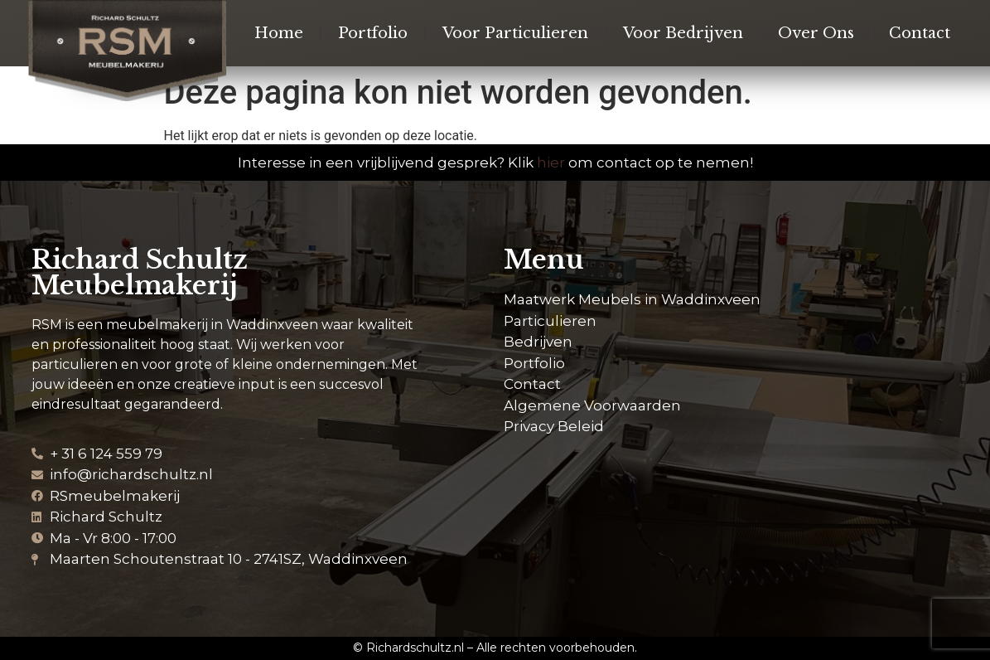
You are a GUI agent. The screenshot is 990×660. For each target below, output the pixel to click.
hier (551, 162)
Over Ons (816, 33)
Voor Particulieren (515, 33)
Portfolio (373, 33)
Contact (919, 33)
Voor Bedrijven (683, 33)
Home (278, 33)
